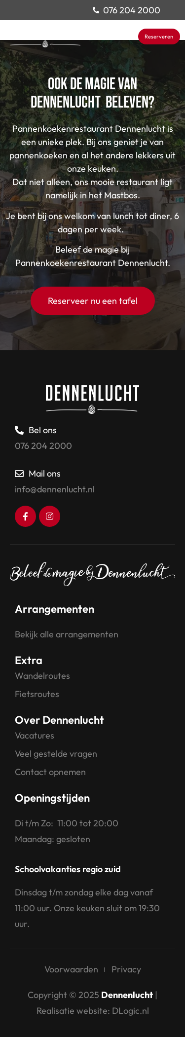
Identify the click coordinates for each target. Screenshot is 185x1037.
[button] (130, 36)
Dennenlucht (127, 994)
